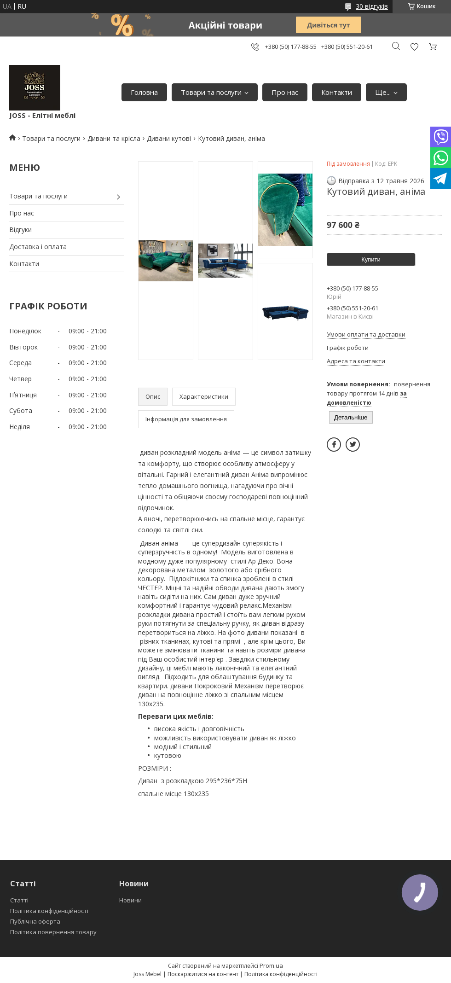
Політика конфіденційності (49, 911)
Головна (144, 92)
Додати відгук (414, 47)
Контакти (336, 92)
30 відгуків (372, 6)
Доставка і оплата (38, 246)
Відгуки (20, 229)
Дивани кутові (169, 138)
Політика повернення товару (53, 932)
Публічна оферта (35, 921)
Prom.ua (271, 965)
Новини (130, 900)
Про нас (285, 92)
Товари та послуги (211, 92)
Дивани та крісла (113, 138)
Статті (19, 900)
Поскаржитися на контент (203, 974)
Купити (371, 259)
